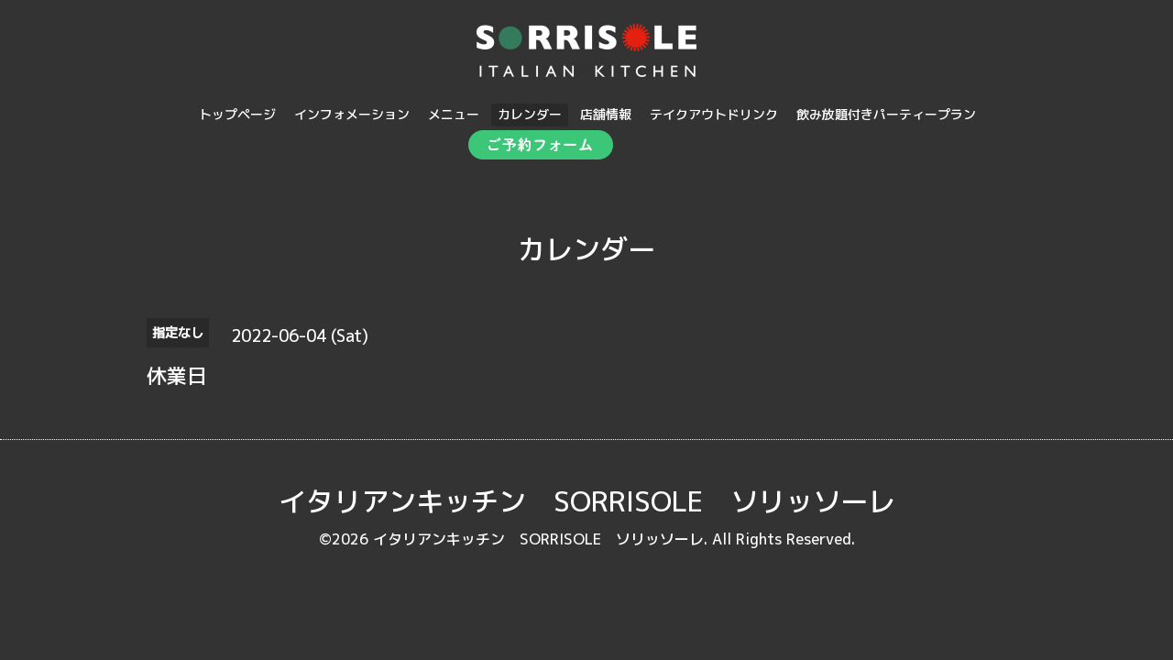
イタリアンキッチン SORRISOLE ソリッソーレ (587, 501)
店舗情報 (605, 114)
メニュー (453, 114)
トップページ (237, 114)
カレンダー (530, 114)
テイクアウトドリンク (714, 114)
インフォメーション (352, 114)
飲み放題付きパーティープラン (886, 114)
